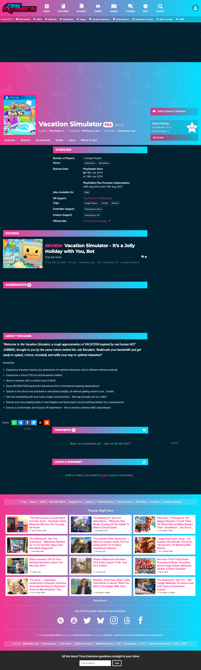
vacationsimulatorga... (97, 221)
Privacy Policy (105, 501)
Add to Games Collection (169, 111)
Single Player (91, 203)
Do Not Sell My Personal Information (145, 635)
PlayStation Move (93, 209)
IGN (119, 643)
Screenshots (43, 140)
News (72, 140)
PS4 (99, 262)
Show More (100, 600)
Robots (115, 203)
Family (104, 203)
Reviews (25, 140)
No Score (158, 137)
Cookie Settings (172, 501)
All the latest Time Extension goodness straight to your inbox (100, 656)
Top (23, 501)
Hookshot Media (53, 635)
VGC (143, 643)
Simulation (104, 163)
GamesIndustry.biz (159, 643)
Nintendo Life (30, 643)
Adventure (90, 163)
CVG (176, 643)
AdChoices (119, 635)
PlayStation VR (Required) (97, 198)
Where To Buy (89, 140)
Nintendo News (104, 643)
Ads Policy (141, 501)
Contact (89, 501)
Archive (155, 501)
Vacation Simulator (76, 124)
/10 (168, 127)
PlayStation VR (92, 215)
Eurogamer (130, 643)
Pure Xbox (66, 643)
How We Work (57, 501)
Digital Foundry (83, 643)
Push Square (49, 643)
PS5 (87, 192)
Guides (60, 140)
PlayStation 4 (56, 130)
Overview (10, 140)
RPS (184, 643)
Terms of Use (124, 501)
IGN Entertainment (82, 635)
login (104, 475)
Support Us (75, 501)
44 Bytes (108, 635)
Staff (43, 501)
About (33, 501)
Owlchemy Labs (91, 130)
